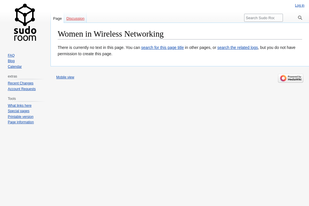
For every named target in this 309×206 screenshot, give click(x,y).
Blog (11, 61)
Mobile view (65, 77)
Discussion (75, 18)
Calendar (15, 67)
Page (57, 18)
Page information (21, 122)
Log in (299, 5)
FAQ (11, 56)
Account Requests (22, 89)
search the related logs (237, 47)
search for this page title (162, 47)
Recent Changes (20, 83)
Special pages (18, 111)
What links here (20, 106)
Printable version (20, 117)
